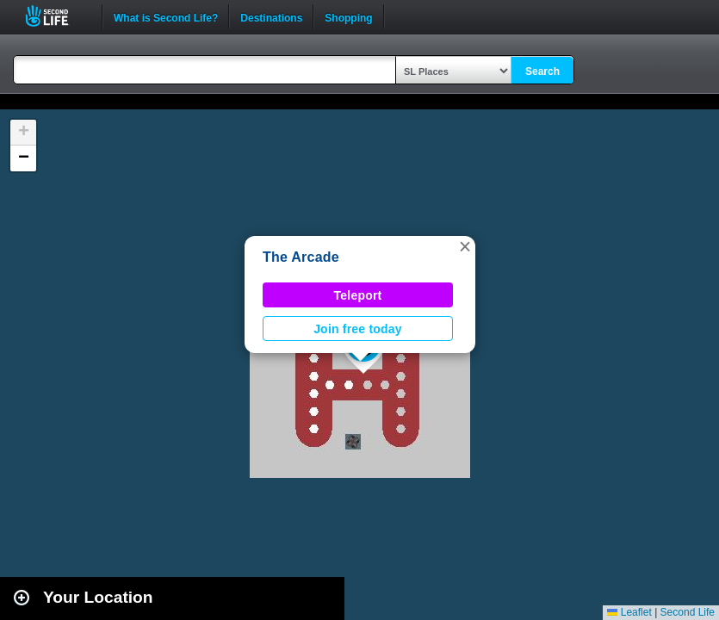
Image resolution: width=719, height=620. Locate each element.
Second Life (56, 16)
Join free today (357, 329)
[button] (465, 246)
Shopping (348, 16)
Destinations (271, 16)
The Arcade (301, 257)
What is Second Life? (166, 16)
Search (542, 71)
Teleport (358, 295)
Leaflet (629, 612)
